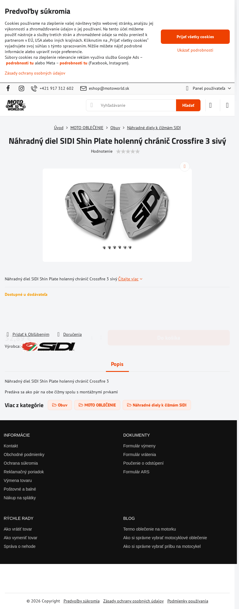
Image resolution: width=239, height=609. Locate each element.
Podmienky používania (187, 601)
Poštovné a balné (20, 489)
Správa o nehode (20, 546)
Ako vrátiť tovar (18, 529)
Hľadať (188, 105)
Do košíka (168, 314)
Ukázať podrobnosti (195, 50)
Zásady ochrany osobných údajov (133, 601)
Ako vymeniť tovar (21, 537)
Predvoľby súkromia (82, 601)
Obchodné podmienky (24, 454)
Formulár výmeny (139, 445)
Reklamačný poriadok (24, 471)
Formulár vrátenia (139, 454)
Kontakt (11, 445)
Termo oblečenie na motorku (149, 529)
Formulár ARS (136, 471)
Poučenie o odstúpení (143, 463)
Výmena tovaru (18, 480)
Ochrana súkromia (21, 463)
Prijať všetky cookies (195, 36)
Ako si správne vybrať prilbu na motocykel (162, 546)
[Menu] (227, 105)
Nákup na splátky (20, 497)
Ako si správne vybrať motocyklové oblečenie (165, 537)
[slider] (128, 151)
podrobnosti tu (20, 63)
